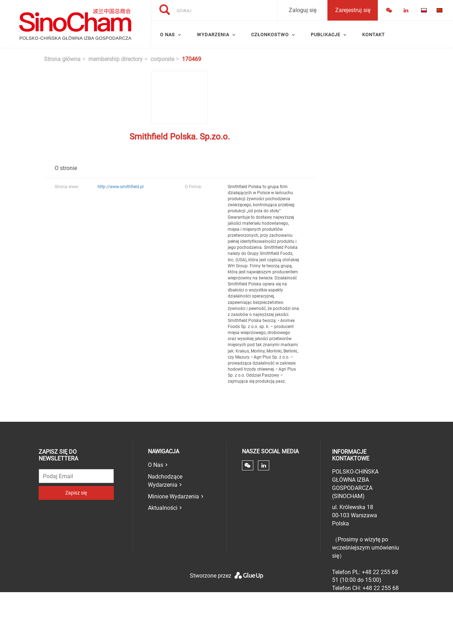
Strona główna (62, 59)
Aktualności (162, 507)
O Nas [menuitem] (167, 34)
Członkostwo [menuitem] (270, 34)
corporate (162, 59)
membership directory (115, 59)
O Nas (155, 465)
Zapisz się (76, 493)
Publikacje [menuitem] (325, 34)
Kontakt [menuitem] (373, 34)
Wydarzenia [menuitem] (213, 34)
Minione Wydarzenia (173, 496)
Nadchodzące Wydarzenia (165, 480)
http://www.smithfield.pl (121, 186)
